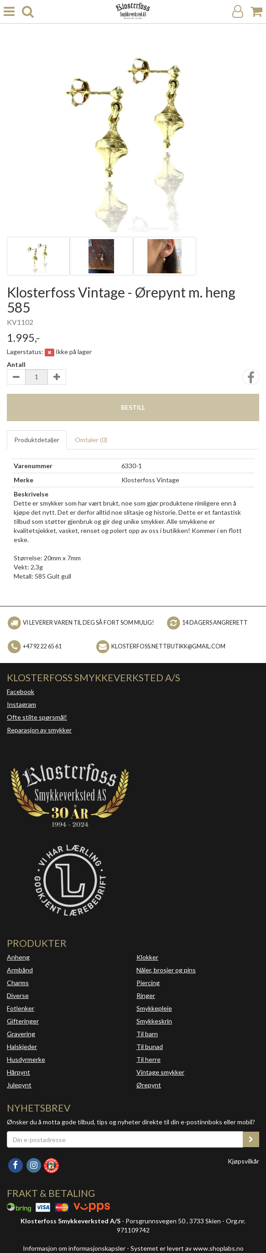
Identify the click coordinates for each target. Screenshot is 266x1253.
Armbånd (20, 970)
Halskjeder (22, 1046)
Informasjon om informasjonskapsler (74, 1248)
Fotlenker (20, 1008)
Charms (18, 983)
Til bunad (149, 1046)
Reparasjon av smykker (39, 730)
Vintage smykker (160, 1072)
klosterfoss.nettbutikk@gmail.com (168, 645)
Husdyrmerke (26, 1059)
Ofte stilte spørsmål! (37, 717)
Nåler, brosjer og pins (166, 970)
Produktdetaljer (36, 440)
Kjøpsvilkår (243, 1161)
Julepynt (19, 1085)
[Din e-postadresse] (125, 1139)
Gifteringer (23, 1021)
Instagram (21, 704)
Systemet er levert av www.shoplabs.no (187, 1248)
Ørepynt (148, 1085)
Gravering (21, 1034)
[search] (27, 11)
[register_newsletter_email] (251, 1139)
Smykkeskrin (154, 1021)
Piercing (148, 983)
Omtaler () (91, 440)
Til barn (147, 1034)
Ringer (145, 995)
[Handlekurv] (256, 11)
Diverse (18, 995)
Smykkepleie (154, 1008)
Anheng (18, 957)
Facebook (20, 691)
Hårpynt (18, 1072)
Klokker (147, 957)
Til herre (148, 1059)
